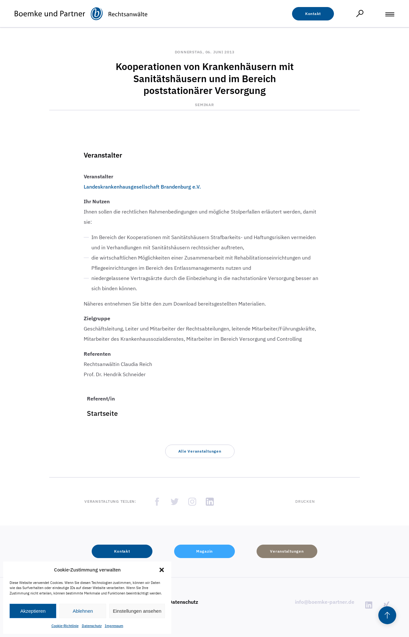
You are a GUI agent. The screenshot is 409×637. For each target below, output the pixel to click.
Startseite (102, 413)
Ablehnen (83, 611)
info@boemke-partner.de (324, 602)
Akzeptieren (32, 611)
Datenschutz (92, 626)
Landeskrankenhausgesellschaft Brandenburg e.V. (142, 186)
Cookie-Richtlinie (65, 626)
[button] (161, 570)
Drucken (305, 501)
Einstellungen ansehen (137, 611)
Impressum (114, 626)
